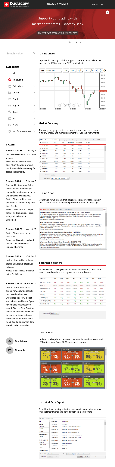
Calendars (18, 86)
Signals (16, 105)
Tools (16, 112)
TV (14, 118)
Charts (16, 92)
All (14, 73)
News (15, 124)
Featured (18, 79)
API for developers (22, 131)
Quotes (16, 99)
